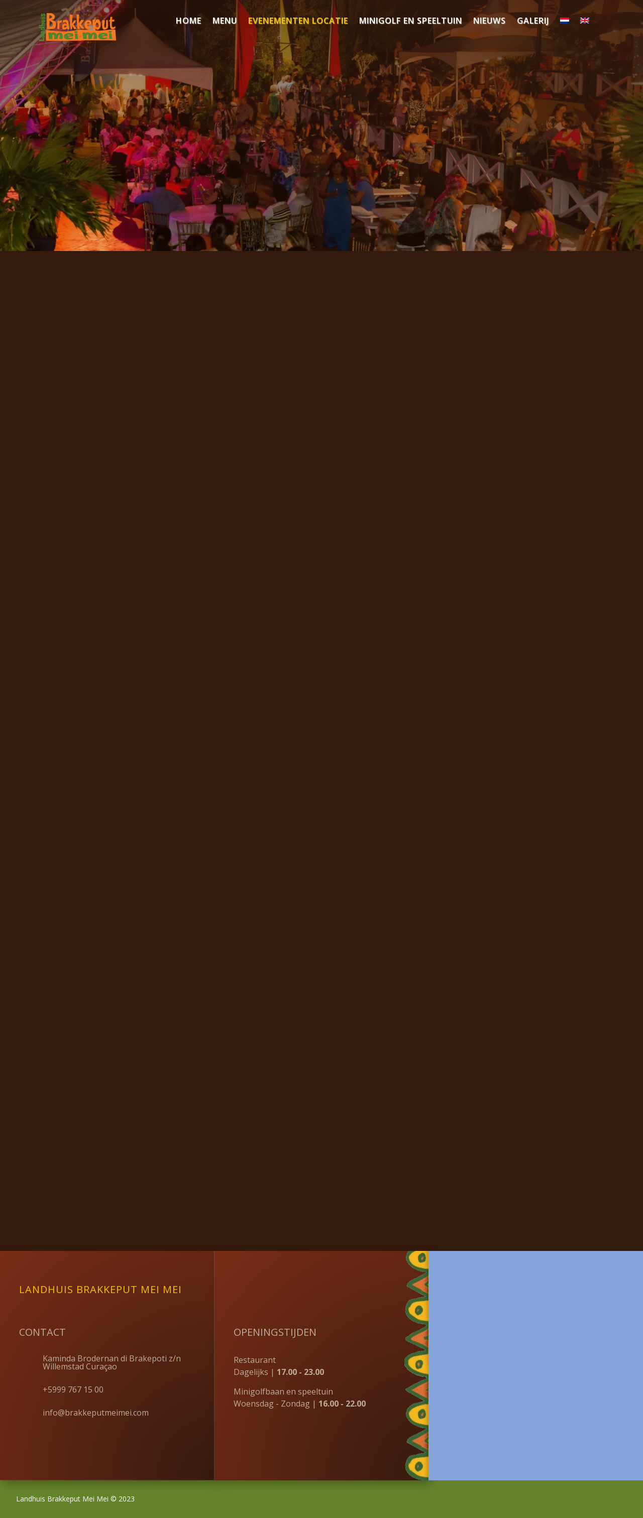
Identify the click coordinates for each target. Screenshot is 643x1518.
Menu (224, 21)
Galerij (533, 21)
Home (188, 21)
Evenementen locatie (298, 21)
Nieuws (489, 21)
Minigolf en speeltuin (410, 21)
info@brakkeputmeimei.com (96, 1412)
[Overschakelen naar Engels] (584, 22)
